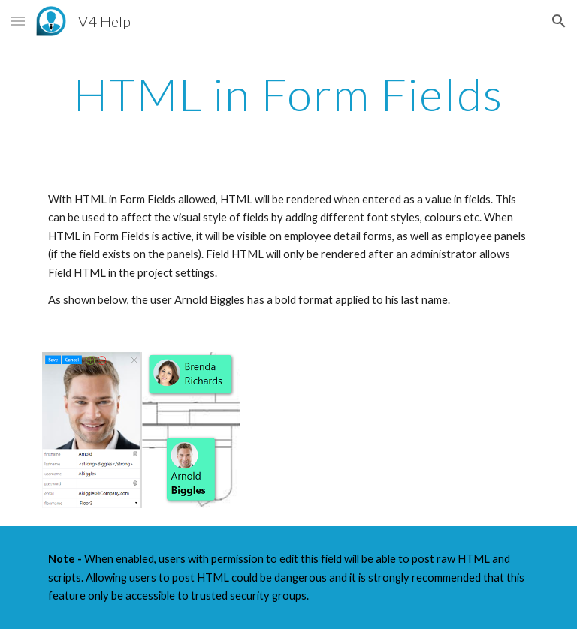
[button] (18, 20)
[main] (288, 94)
